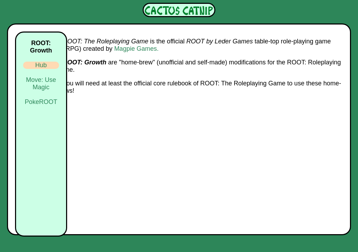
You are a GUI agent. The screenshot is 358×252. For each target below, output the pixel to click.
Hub (41, 65)
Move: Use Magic (41, 83)
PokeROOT (41, 101)
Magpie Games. (136, 48)
